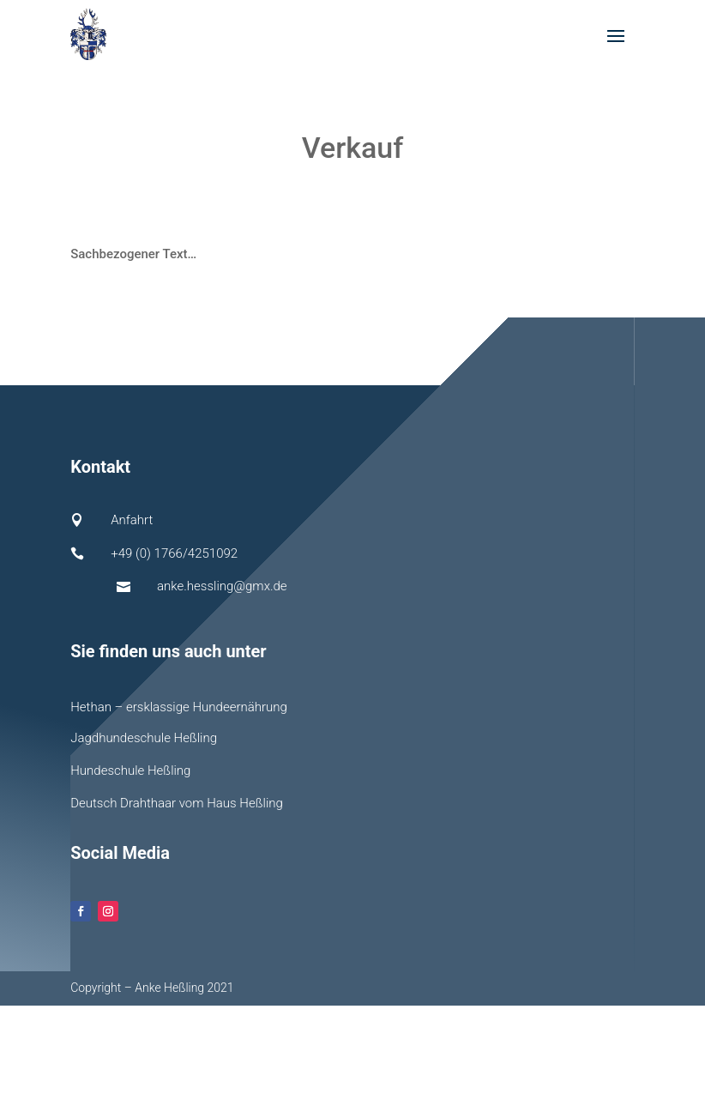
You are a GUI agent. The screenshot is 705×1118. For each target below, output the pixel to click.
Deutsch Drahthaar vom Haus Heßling (176, 803)
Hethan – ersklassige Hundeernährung (178, 707)
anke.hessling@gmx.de (222, 586)
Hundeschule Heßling (130, 770)
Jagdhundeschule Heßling (143, 738)
